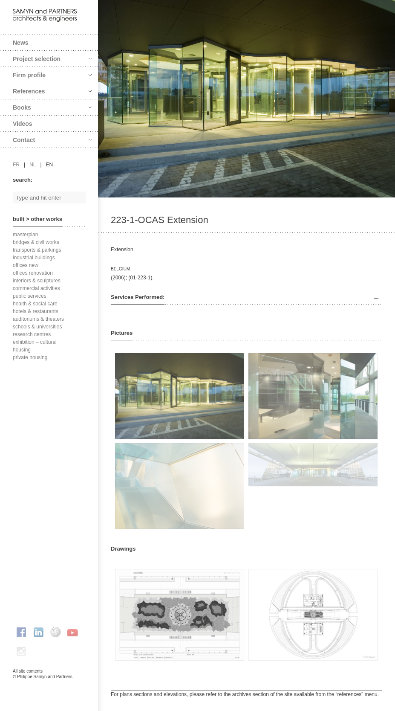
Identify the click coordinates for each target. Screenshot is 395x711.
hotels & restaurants (35, 311)
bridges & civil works (36, 242)
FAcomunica (49, 685)
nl (32, 165)
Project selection (52, 59)
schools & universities (37, 327)
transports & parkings (37, 250)
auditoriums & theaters (38, 319)
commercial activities (36, 288)
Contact (52, 140)
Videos (22, 123)
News (21, 42)
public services (29, 296)
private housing (30, 357)
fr (16, 165)
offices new (25, 265)
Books (52, 107)
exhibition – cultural (35, 342)
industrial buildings (34, 258)
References (52, 91)
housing (22, 350)
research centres (32, 334)
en (49, 165)
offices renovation (33, 273)
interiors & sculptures (37, 281)
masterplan (25, 235)
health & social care (35, 304)
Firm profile (52, 75)
